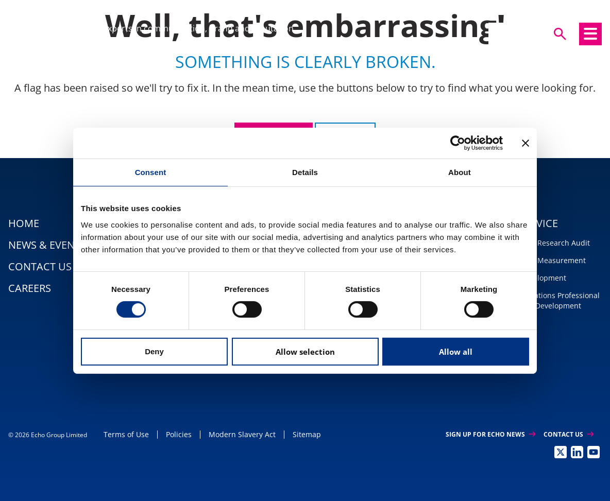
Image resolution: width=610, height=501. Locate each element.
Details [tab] (305, 171)
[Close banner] (525, 142)
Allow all (455, 352)
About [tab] (459, 171)
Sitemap (307, 434)
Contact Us (569, 434)
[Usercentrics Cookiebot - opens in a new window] (458, 142)
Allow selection (305, 352)
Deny (154, 351)
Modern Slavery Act (242, 434)
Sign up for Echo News (490, 434)
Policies (179, 434)
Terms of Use (126, 434)
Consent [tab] (150, 171)
